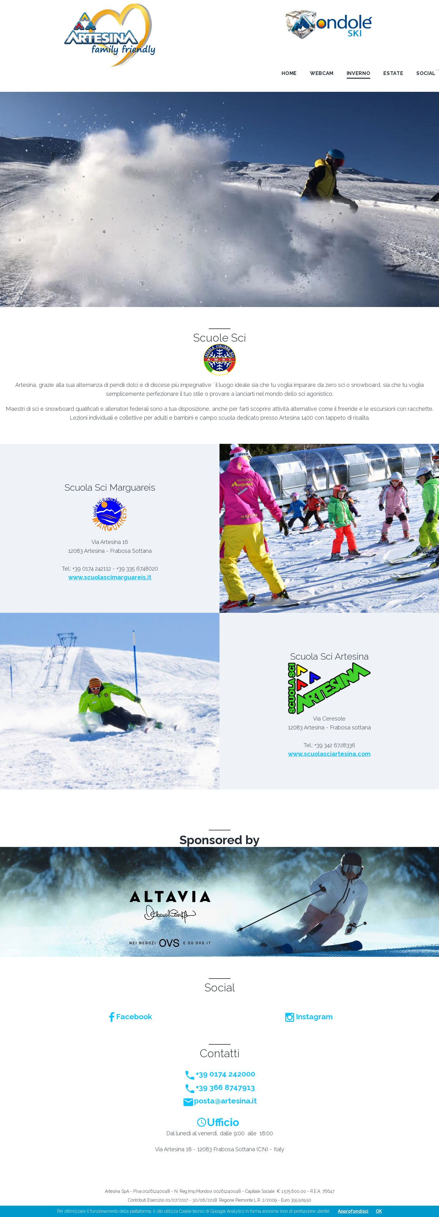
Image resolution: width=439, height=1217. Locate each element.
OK (379, 1211)
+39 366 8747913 (219, 1087)
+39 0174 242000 (220, 1074)
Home (289, 73)
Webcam (322, 73)
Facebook (130, 1016)
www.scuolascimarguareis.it (110, 577)
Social (426, 73)
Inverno (358, 73)
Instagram (309, 1016)
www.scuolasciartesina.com (329, 754)
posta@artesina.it (219, 1101)
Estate (393, 73)
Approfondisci (353, 1211)
